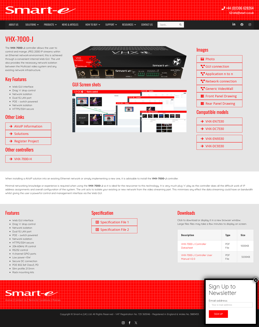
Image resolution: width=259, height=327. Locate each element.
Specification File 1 (112, 222)
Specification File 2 (112, 229)
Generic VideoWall (217, 89)
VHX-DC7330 (212, 129)
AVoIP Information (26, 126)
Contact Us (20, 300)
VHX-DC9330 (212, 146)
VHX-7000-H (21, 159)
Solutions (19, 134)
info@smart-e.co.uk (242, 13)
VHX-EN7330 (212, 121)
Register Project (24, 141)
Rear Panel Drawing (218, 103)
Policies (56, 300)
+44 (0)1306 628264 (238, 8)
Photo (208, 59)
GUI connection (215, 66)
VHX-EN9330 (212, 138)
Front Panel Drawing (219, 96)
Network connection (219, 81)
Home (8, 300)
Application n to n (217, 74)
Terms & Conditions (39, 300)
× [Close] (256, 280)
